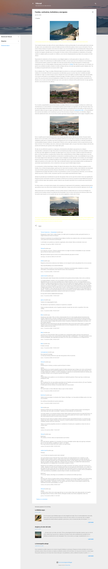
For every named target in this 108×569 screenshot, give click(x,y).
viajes (40, 226)
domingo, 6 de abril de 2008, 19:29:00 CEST (51, 244)
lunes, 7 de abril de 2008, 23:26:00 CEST (50, 403)
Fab (42, 407)
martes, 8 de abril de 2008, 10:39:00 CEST (50, 446)
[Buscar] (95, 4)
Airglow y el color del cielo (43, 527)
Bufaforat (43, 395)
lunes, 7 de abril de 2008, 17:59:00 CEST (50, 295)
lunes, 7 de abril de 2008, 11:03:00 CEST (50, 271)
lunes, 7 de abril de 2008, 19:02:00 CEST (50, 310)
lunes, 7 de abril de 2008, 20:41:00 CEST (50, 357)
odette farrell (44, 275)
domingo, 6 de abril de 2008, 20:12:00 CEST (51, 256)
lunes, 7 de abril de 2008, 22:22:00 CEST (50, 391)
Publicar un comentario (41, 499)
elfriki (42, 261)
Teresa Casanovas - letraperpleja (48, 232)
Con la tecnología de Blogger (64, 562)
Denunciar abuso (5, 45)
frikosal (39, 3)
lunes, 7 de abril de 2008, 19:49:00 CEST (50, 348)
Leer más (91, 522)
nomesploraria (44, 352)
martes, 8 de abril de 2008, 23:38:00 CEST (50, 484)
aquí (91, 187)
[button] (93, 12)
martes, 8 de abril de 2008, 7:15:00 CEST (50, 430)
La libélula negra (40, 510)
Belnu (42, 315)
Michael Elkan (67, 565)
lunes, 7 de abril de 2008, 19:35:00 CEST (50, 328)
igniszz (42, 300)
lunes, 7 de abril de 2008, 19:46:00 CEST (50, 339)
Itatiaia (71, 64)
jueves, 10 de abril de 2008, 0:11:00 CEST (50, 495)
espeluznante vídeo (79, 110)
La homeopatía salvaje (41, 543)
